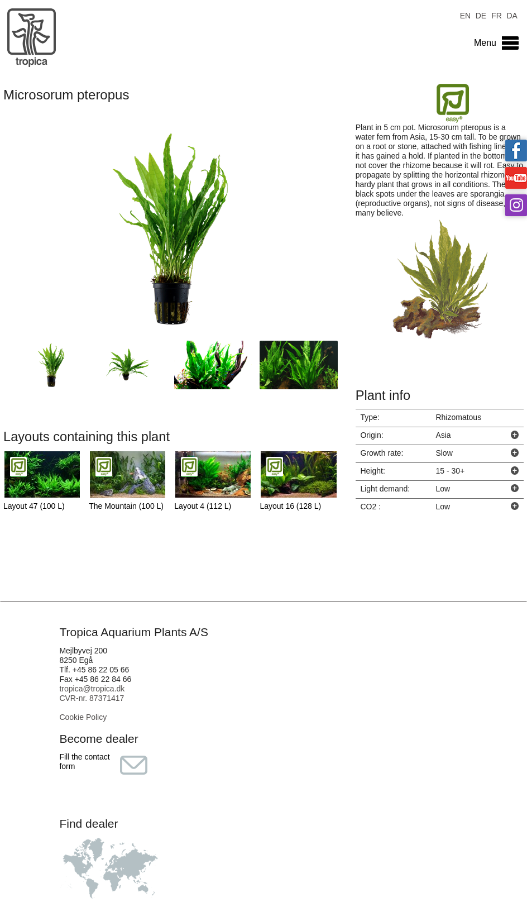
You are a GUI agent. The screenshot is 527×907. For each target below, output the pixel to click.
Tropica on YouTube (516, 178)
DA (511, 14)
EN (465, 14)
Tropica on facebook (516, 150)
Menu (485, 42)
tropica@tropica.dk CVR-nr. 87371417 (91, 693)
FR (496, 14)
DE (481, 14)
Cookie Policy (83, 717)
